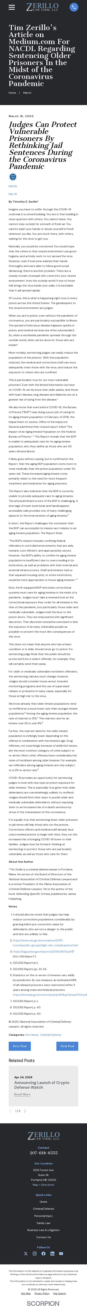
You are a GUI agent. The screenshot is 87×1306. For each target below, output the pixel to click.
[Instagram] (35, 1253)
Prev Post (20, 1046)
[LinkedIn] (52, 1253)
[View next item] (25, 1111)
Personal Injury (43, 1216)
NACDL (13, 186)
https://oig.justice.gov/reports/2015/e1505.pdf (42, 951)
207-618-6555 (44, 1153)
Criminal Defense (50, 1035)
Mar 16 (13, 194)
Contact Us (43, 1237)
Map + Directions (43, 1185)
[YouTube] (61, 1253)
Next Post (67, 1046)
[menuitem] (26, 1293)
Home (43, 1202)
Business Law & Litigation (43, 1230)
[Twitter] (26, 1253)
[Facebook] (43, 1253)
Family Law (43, 1223)
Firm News (32, 1035)
